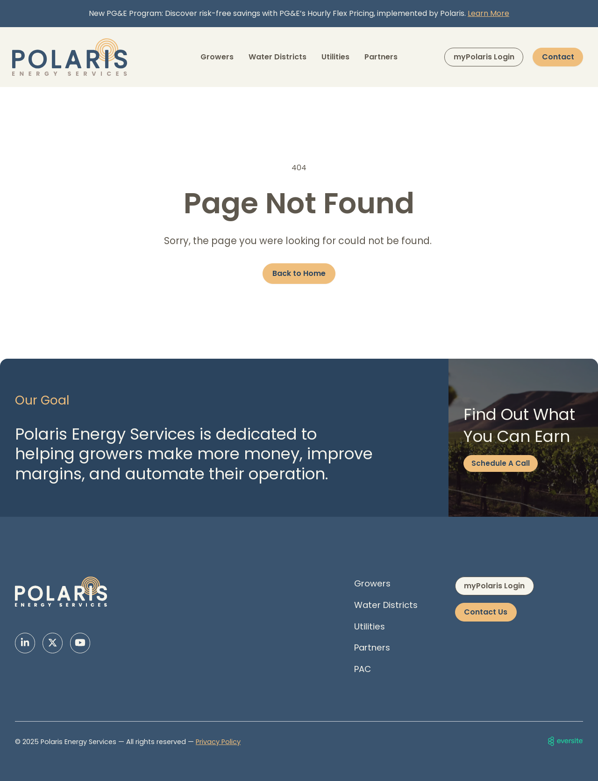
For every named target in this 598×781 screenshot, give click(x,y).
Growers (217, 56)
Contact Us (485, 612)
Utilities (335, 56)
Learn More (488, 13)
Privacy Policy (218, 741)
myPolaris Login (484, 56)
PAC (362, 669)
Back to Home (299, 273)
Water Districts (277, 56)
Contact (558, 56)
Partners (381, 56)
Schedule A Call (500, 463)
